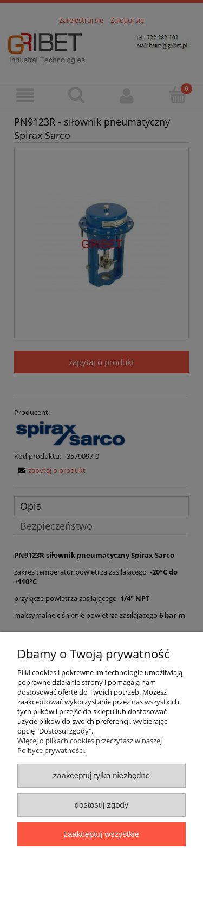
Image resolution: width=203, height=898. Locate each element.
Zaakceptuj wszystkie (101, 833)
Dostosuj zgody (102, 804)
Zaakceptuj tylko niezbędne (101, 775)
